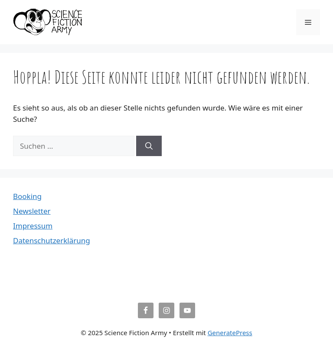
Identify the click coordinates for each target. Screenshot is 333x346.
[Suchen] (149, 146)
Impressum (32, 226)
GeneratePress (230, 332)
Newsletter (32, 211)
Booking (27, 196)
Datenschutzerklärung (51, 240)
